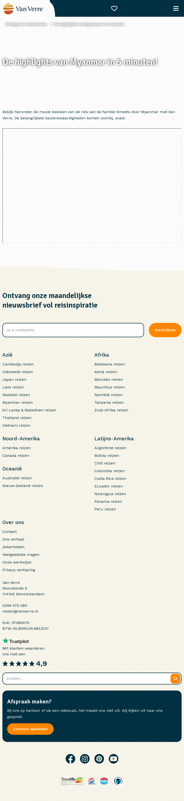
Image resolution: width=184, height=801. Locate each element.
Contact (9, 531)
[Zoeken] (175, 679)
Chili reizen (104, 463)
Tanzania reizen (109, 402)
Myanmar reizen (17, 402)
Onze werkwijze (16, 562)
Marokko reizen (108, 379)
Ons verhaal (13, 539)
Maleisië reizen (16, 394)
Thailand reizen (16, 417)
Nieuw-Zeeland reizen (22, 485)
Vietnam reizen (16, 425)
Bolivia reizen (106, 455)
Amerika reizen (16, 448)
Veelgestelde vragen (20, 554)
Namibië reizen (108, 394)
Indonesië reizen (17, 372)
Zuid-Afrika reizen (111, 410)
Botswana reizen (109, 364)
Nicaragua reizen (110, 494)
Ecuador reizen (108, 486)
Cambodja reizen (18, 364)
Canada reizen (15, 455)
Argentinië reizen (110, 448)
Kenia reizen (105, 372)
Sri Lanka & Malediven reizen (29, 410)
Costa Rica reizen (110, 478)
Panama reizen (108, 501)
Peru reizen (105, 509)
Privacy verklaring (18, 570)
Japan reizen (14, 379)
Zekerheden (13, 547)
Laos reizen (13, 387)
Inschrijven (165, 330)
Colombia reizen (109, 471)
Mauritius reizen (109, 387)
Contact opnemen (30, 729)
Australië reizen (17, 478)
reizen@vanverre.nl (20, 611)
